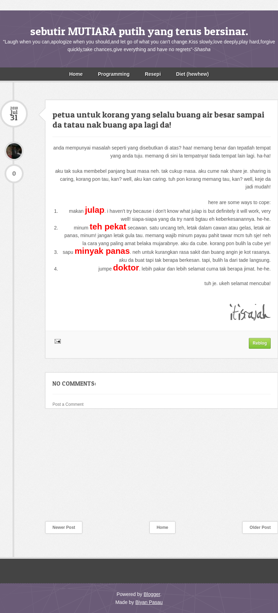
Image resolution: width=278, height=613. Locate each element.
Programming (114, 74)
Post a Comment (67, 404)
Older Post (260, 527)
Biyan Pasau (149, 602)
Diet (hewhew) (192, 74)
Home (76, 74)
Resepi (153, 74)
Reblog (260, 343)
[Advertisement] (52, 469)
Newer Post (63, 527)
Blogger (152, 594)
